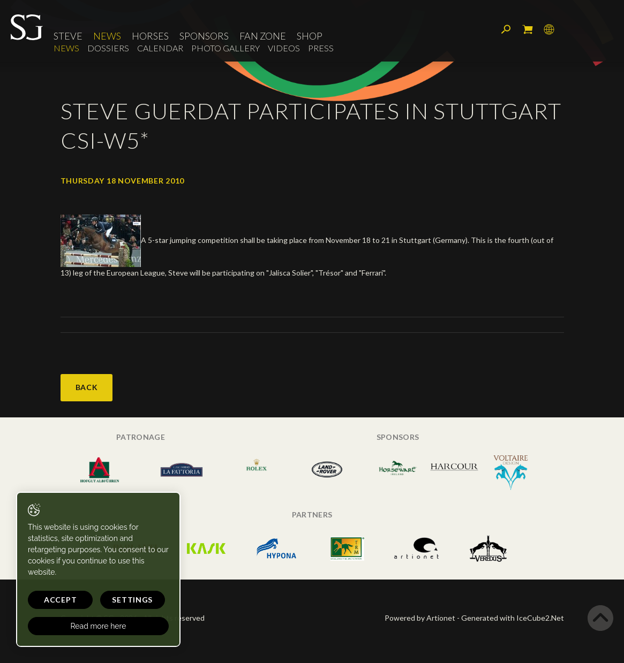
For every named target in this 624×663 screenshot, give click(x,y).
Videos (284, 48)
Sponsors (204, 36)
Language (549, 29)
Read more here (98, 626)
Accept (60, 599)
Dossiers (108, 48)
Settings (132, 599)
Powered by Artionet (420, 617)
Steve (68, 36)
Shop (309, 36)
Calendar (160, 48)
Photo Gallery (225, 48)
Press (321, 48)
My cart (527, 29)
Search (506, 29)
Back (87, 387)
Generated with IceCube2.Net (512, 617)
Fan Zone (262, 36)
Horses (150, 36)
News (107, 36)
